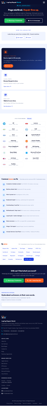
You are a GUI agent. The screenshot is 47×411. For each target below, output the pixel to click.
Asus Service (4, 374)
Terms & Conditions (27, 403)
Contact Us (4, 349)
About (40, 403)
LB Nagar (37, 255)
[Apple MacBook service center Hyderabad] (35, 135)
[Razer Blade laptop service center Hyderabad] (12, 152)
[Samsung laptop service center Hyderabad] (12, 141)
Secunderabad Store (7, 391)
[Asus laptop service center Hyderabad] (12, 135)
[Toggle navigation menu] (44, 2)
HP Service (4, 366)
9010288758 (21, 331)
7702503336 (6, 331)
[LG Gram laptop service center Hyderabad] (12, 158)
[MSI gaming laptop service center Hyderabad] (35, 147)
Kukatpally (20, 252)
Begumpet (12, 255)
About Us (3, 341)
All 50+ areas (29, 259)
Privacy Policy (10, 403)
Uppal (4, 259)
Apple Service (4, 361)
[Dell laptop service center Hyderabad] (35, 129)
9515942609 (14, 331)
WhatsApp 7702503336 (14, 20)
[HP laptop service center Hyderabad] (12, 123)
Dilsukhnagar (29, 255)
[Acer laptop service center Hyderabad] (12, 129)
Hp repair (19, 37)
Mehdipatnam (19, 259)
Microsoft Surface (5, 371)
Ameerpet (5, 255)
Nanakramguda (36, 252)
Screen (28, 37)
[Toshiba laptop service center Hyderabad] (12, 164)
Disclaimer (35, 403)
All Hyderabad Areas (7, 393)
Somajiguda (20, 255)
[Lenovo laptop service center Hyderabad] (35, 123)
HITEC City (38, 248)
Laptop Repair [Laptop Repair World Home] (11, 2)
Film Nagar (22, 248)
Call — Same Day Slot (34, 280)
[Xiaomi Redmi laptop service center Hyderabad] (35, 141)
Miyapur (28, 252)
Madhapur (30, 248)
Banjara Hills (6, 248)
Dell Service (4, 363)
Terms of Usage (17, 403)
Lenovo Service (5, 368)
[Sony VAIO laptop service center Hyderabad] (35, 158)
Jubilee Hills (14, 248)
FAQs (2, 351)
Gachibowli (5, 252)
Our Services (4, 344)
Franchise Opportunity (6, 354)
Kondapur (13, 252)
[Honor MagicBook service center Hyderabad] (12, 147)
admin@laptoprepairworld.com (10, 334)
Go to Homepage (34, 20)
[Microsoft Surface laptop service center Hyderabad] (35, 152)
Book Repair (4, 346)
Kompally (10, 259)
